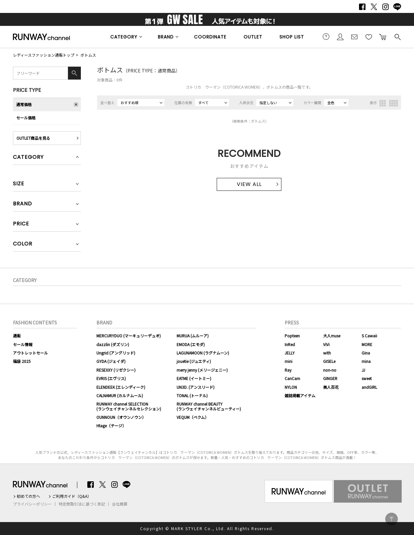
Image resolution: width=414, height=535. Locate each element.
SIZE (18, 184)
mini (288, 361)
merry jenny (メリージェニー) (202, 370)
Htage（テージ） (111, 425)
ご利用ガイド (326, 36)
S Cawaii (369, 335)
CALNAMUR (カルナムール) (119, 395)
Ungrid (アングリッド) (115, 352)
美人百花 (331, 387)
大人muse (331, 335)
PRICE (21, 224)
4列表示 (393, 103)
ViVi (326, 344)
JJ (363, 370)
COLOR (22, 244)
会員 (340, 36)
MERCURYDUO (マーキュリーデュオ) (128, 335)
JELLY (290, 352)
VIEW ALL (249, 184)
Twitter (374, 7)
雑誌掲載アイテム (300, 395)
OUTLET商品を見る (33, 138)
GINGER (330, 378)
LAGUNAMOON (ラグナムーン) (203, 352)
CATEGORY (123, 37)
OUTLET (253, 37)
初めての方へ (28, 496)
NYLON (291, 387)
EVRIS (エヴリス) (111, 378)
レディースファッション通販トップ (43, 55)
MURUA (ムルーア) (193, 335)
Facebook (362, 7)
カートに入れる (383, 36)
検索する (397, 36)
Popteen (292, 335)
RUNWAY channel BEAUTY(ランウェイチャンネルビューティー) (209, 406)
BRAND (166, 37)
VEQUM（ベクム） (193, 417)
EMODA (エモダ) (191, 344)
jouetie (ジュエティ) (194, 361)
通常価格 (24, 104)
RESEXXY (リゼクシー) (116, 370)
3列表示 (382, 103)
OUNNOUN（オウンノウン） (121, 417)
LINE (397, 7)
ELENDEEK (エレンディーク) (120, 387)
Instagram (385, 7)
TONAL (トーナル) (192, 395)
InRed (290, 344)
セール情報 (22, 344)
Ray (288, 370)
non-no (329, 370)
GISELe (329, 361)
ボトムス (88, 55)
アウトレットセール (30, 352)
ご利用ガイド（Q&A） (71, 496)
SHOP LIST (291, 37)
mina (366, 361)
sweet (367, 378)
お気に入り (369, 36)
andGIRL (369, 387)
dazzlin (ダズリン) (112, 344)
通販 (17, 335)
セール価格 (26, 117)
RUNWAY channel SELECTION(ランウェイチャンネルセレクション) (128, 406)
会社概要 (119, 504)
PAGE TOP (391, 519)
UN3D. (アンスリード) (195, 387)
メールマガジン (354, 36)
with (327, 352)
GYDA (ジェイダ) (110, 361)
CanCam (292, 378)
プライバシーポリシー (32, 504)
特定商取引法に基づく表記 (82, 504)
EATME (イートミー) (194, 378)
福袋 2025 (22, 361)
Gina (366, 352)
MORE (367, 344)
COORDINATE (210, 37)
